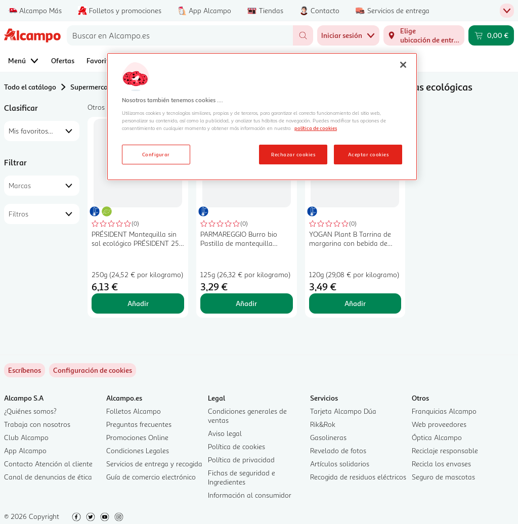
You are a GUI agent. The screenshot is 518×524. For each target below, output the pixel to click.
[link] (92, 370)
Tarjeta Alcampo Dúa (343, 411)
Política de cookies (236, 446)
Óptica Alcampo (437, 437)
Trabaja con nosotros (37, 424)
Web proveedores (439, 424)
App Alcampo (25, 450)
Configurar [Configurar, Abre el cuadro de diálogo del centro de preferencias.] (156, 154)
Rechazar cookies (293, 154)
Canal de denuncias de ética (48, 476)
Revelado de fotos (338, 450)
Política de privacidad (241, 459)
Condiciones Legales (137, 450)
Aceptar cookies (368, 154)
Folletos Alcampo (133, 411)
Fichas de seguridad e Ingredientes (241, 477)
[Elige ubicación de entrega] (423, 35)
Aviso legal (225, 433)
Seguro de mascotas (443, 476)
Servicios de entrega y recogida (154, 463)
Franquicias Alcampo (444, 411)
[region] (262, 117)
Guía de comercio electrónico (151, 476)
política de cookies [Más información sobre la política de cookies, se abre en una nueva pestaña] (315, 128)
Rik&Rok (322, 424)
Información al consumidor (249, 495)
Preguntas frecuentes (138, 424)
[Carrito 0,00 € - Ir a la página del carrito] (491, 35)
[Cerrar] (403, 65)
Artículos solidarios (339, 463)
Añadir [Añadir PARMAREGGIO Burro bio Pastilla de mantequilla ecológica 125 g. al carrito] (246, 303)
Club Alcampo (26, 437)
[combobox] (179, 35)
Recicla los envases (441, 463)
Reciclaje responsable (445, 450)
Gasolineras (328, 437)
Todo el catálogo (30, 86)
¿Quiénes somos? (30, 411)
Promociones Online (137, 437)
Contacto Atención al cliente (48, 463)
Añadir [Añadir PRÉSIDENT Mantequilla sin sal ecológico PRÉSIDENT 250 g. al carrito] (138, 303)
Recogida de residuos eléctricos (358, 476)
